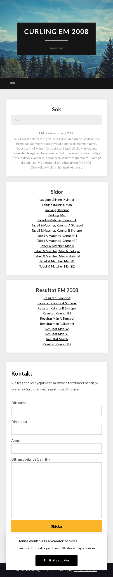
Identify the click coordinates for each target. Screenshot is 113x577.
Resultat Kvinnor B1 (57, 313)
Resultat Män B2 (57, 329)
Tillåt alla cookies (56, 560)
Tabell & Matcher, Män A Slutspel (57, 251)
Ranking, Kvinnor (57, 210)
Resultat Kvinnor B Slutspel (57, 308)
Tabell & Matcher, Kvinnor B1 (57, 236)
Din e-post (56, 426)
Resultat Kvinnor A (57, 298)
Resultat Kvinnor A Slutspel (57, 303)
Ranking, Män (57, 215)
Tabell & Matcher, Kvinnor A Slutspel (57, 225)
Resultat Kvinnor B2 (57, 344)
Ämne (56, 444)
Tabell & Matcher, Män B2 (57, 266)
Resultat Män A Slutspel (57, 318)
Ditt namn (56, 407)
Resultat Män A (57, 339)
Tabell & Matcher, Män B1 (57, 261)
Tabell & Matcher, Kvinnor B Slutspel (56, 230)
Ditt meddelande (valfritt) (56, 488)
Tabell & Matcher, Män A (57, 246)
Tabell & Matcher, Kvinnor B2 (57, 240)
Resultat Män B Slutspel (57, 323)
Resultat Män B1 (57, 334)
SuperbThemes (85, 570)
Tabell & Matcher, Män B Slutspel (57, 256)
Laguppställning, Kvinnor (57, 199)
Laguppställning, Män (57, 205)
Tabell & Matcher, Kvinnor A (57, 220)
